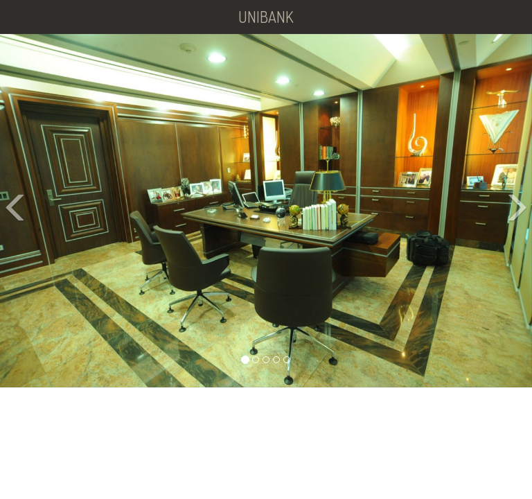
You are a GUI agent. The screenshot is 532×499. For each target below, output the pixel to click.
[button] (13, 211)
